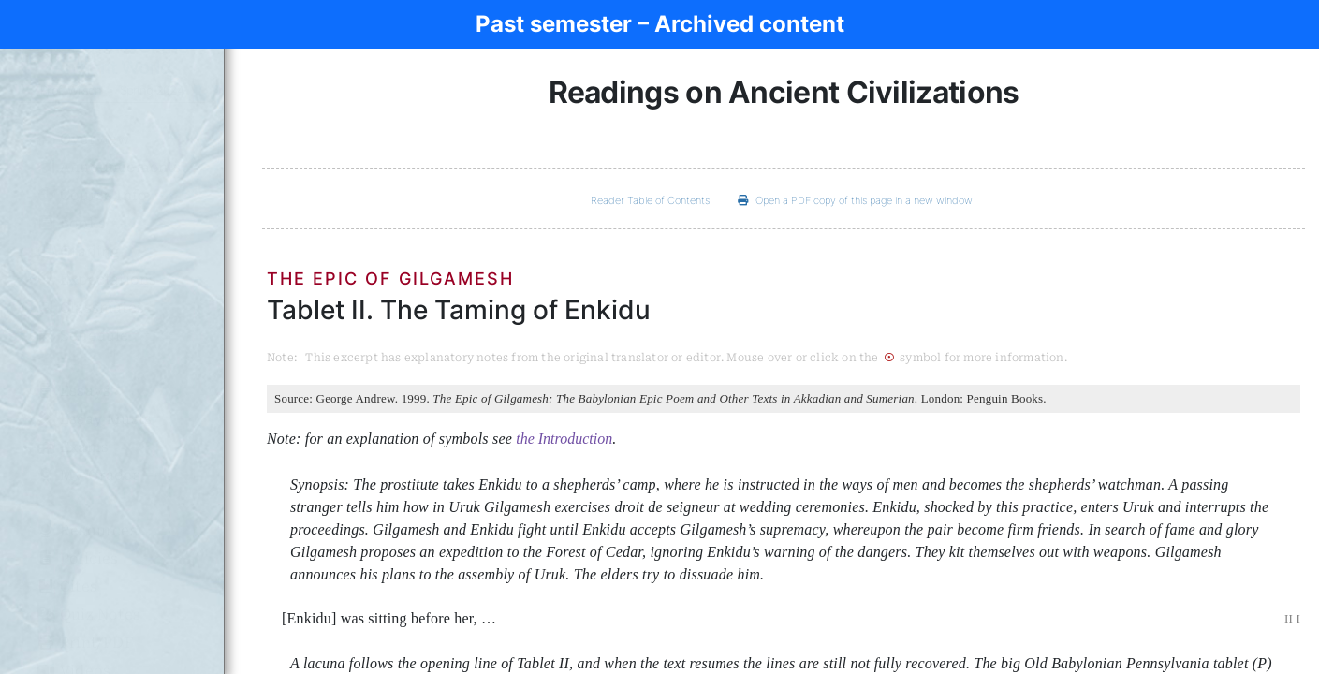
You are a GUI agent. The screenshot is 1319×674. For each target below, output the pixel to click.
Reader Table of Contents (650, 200)
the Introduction (564, 439)
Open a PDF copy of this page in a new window (855, 200)
